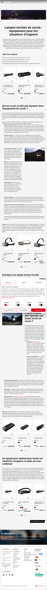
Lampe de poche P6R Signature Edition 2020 (39, 502)
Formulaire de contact (7, 566)
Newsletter (15, 562)
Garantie (15, 555)
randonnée (29, 343)
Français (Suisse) (40, 586)
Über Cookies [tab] (39, 282)
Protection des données (29, 554)
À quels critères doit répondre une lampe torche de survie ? (15, 61)
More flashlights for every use (37, 521)
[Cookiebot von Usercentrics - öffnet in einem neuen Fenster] (40, 279)
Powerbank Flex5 (38, 438)
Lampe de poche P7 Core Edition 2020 (8, 502)
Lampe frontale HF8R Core (39, 254)
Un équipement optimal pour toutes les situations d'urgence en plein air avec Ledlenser (21, 63)
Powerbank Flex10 (6, 438)
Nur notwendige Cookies (8, 310)
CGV (25, 551)
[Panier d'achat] (43, 2)
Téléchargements (16, 559)
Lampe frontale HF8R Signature (7, 254)
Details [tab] (23, 282)
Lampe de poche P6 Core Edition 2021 (24, 86)
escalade (34, 343)
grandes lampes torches (20, 396)
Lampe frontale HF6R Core (23, 502)
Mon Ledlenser (16, 551)
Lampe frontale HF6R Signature (23, 254)
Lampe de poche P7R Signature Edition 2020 (7, 86)
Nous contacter (16, 557)
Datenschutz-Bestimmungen (7, 297)
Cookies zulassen (38, 310)
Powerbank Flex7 (22, 438)
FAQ (14, 563)
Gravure (15, 560)
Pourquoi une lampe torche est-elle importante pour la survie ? (16, 59)
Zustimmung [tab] (8, 282)
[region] (23, 82)
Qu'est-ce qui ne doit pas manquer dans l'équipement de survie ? (16, 57)
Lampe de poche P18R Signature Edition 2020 (39, 86)
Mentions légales (27, 552)
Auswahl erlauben (23, 310)
